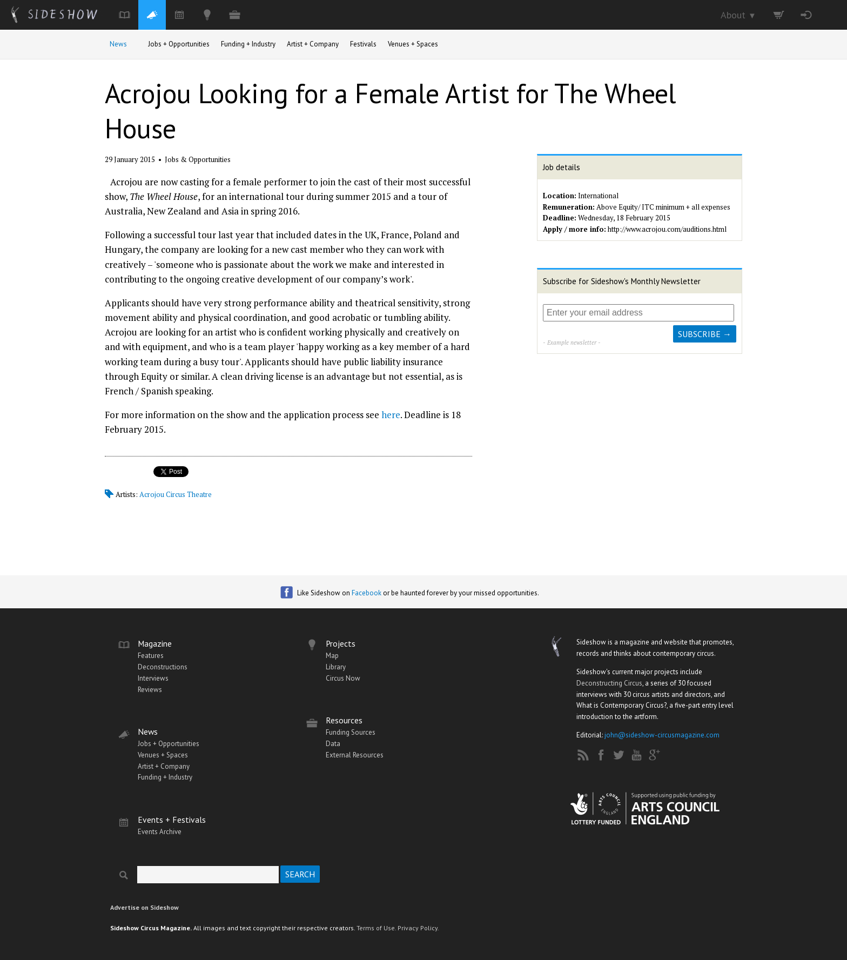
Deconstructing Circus (609, 683)
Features (151, 655)
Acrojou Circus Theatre (175, 494)
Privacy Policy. (418, 928)
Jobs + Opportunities (179, 44)
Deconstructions (162, 667)
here (390, 414)
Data (333, 743)
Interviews (153, 678)
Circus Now (343, 678)
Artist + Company (313, 44)
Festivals (363, 44)
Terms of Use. (376, 928)
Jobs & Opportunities (198, 159)
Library (336, 667)
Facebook (366, 593)
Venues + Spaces (413, 44)
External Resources (355, 755)
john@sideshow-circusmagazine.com (662, 735)
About (738, 15)
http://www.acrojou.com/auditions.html (667, 229)
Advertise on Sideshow (144, 907)
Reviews (150, 689)
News (118, 44)
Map (332, 655)
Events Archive (160, 831)
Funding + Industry (248, 44)
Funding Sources (350, 732)
